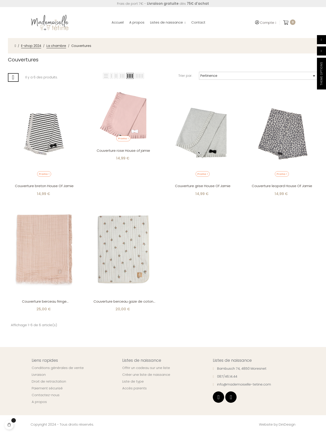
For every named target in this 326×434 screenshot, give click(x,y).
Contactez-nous (46, 395)
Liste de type (133, 381)
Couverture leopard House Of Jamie (282, 185)
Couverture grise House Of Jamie (202, 185)
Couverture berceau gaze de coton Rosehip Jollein (123, 301)
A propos (39, 402)
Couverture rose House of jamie (123, 150)
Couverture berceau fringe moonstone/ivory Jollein (44, 301)
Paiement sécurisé (47, 388)
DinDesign (287, 424)
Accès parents (134, 388)
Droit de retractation (49, 381)
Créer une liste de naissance (146, 375)
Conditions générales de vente (58, 368)
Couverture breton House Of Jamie (44, 185)
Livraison (39, 375)
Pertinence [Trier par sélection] (258, 76)
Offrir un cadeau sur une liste (146, 368)
